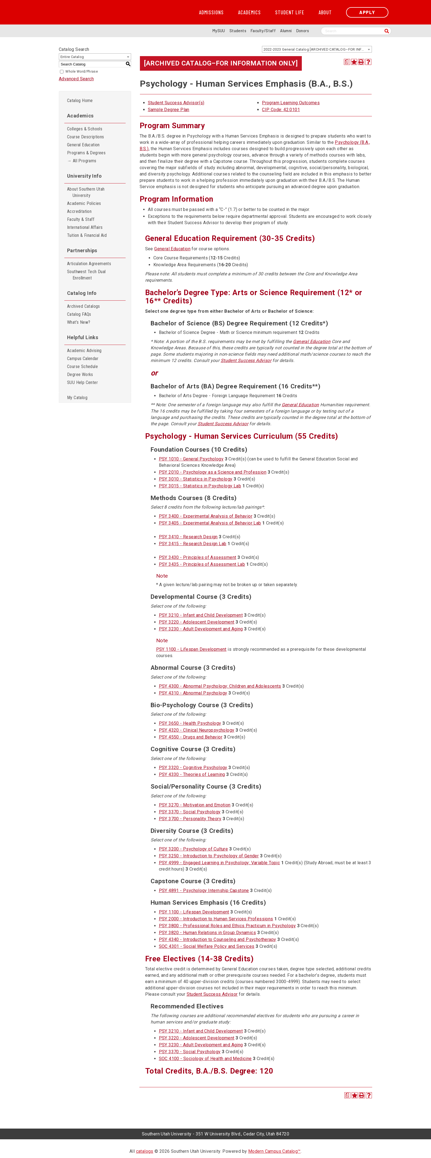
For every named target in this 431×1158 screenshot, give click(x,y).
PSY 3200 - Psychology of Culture (193, 849)
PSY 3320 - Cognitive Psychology (193, 767)
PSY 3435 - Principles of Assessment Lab (202, 564)
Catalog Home (80, 100)
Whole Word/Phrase (81, 71)
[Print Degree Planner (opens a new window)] (347, 62)
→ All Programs (81, 160)
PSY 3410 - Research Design (188, 536)
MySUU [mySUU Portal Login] (218, 30)
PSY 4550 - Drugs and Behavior (191, 737)
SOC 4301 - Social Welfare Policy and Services (207, 946)
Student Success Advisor (246, 360)
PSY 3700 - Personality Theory (190, 818)
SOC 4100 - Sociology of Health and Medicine (205, 1058)
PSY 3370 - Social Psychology (190, 811)
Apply (367, 12)
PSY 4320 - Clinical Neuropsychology (196, 730)
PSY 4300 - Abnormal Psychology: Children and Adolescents (220, 686)
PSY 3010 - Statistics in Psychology (196, 479)
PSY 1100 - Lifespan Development (191, 649)
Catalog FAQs (79, 314)
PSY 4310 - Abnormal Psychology (193, 693)
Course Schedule (82, 366)
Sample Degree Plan (168, 109)
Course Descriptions (85, 136)
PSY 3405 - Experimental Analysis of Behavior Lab (210, 523)
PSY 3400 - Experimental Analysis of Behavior (206, 516)
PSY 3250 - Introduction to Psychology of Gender (209, 855)
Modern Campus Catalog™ (274, 1151)
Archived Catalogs (83, 306)
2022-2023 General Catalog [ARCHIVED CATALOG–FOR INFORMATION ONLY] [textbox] (318, 49)
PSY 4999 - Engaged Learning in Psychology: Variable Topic (219, 862)
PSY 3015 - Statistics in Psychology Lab (200, 486)
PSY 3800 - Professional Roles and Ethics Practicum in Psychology (227, 925)
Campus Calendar (82, 358)
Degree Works (80, 374)
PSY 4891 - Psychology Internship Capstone (204, 890)
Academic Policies (84, 203)
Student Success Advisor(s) (176, 102)
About (325, 12)
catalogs (144, 1151)
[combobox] (317, 49)
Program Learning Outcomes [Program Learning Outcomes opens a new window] (291, 102)
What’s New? (78, 322)
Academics (249, 12)
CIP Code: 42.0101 (281, 109)
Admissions (211, 12)
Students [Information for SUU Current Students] (238, 30)
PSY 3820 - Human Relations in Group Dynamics (207, 932)
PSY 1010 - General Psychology (191, 459)
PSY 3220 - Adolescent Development (196, 622)
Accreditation (79, 211)
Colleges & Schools (84, 128)
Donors (302, 30)
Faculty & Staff (80, 219)
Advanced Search (76, 78)
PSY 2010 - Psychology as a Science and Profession (213, 472)
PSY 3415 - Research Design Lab (192, 543)
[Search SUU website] (356, 31)
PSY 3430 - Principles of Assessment (197, 557)
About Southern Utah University (86, 192)
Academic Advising (84, 350)
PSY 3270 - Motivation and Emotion (195, 805)
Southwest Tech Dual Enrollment (86, 275)
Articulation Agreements (89, 263)
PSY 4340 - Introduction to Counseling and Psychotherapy (217, 939)
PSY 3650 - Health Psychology (190, 723)
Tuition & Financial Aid (87, 235)
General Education (83, 144)
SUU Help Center (82, 382)
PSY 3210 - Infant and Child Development (201, 615)
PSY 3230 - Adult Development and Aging (201, 629)
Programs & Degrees (86, 152)
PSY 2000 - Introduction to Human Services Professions (216, 918)
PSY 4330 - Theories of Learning (192, 774)
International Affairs (85, 227)
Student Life (289, 12)
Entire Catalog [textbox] (72, 57)
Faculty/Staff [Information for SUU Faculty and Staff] (263, 30)
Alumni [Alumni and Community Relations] (286, 30)
